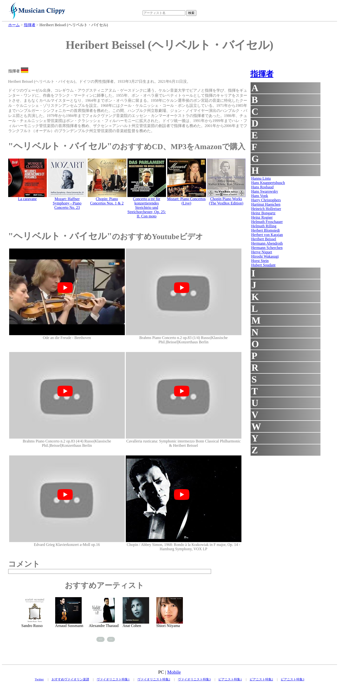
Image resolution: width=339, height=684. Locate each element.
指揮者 (261, 74)
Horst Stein (260, 261)
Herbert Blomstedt (265, 230)
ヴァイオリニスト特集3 (194, 679)
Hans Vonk (259, 196)
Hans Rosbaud (262, 187)
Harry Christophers (266, 200)
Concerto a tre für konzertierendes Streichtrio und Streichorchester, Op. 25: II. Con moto (146, 207)
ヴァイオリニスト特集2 (153, 679)
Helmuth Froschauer (267, 222)
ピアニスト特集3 (292, 679)
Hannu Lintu (261, 178)
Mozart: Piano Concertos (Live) (186, 201)
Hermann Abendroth (267, 243)
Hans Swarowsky (264, 191)
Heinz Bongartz (263, 213)
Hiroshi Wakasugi (265, 256)
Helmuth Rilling (263, 226)
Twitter (39, 679)
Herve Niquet (261, 252)
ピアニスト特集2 (261, 679)
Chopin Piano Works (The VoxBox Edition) (226, 201)
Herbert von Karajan (267, 235)
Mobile (174, 672)
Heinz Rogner (262, 217)
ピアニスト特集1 (230, 679)
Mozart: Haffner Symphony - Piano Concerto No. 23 (67, 203)
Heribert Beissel (263, 239)
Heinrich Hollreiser (266, 209)
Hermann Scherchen (267, 248)
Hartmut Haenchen (265, 204)
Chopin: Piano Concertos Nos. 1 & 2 (107, 201)
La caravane (27, 199)
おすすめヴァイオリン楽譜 (70, 679)
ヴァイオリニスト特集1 (113, 679)
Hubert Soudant (263, 265)
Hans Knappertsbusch (268, 183)
